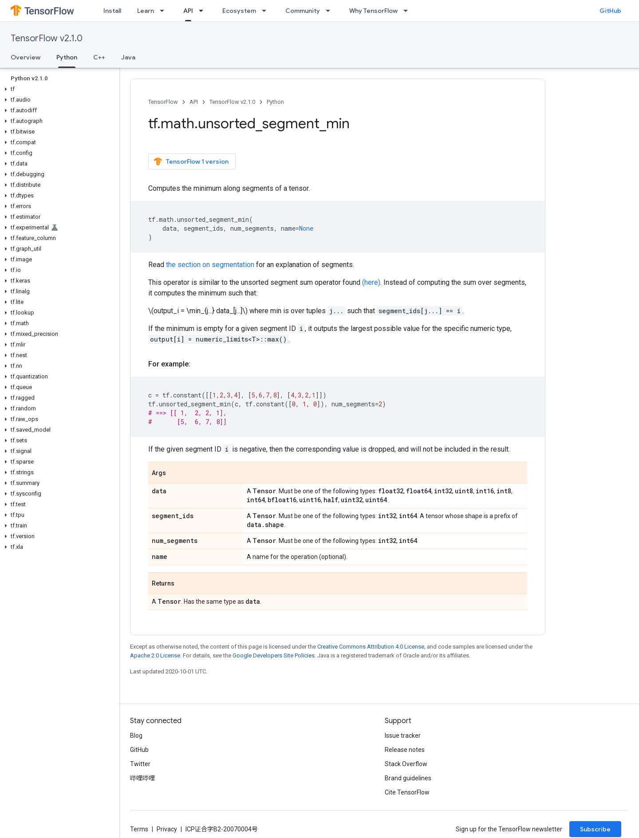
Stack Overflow (406, 763)
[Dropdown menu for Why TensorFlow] (408, 10)
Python (275, 101)
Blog (136, 735)
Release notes (405, 749)
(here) (371, 282)
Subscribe (595, 829)
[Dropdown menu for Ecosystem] (266, 10)
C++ (99, 57)
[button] (58, 89)
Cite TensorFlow (407, 792)
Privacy (167, 829)
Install (112, 11)
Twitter (140, 763)
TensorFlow (163, 101)
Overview (25, 57)
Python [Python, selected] (66, 57)
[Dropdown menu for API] (203, 10)
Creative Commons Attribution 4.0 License (370, 646)
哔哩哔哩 (142, 778)
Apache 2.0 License (155, 655)
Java (128, 57)
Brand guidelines (408, 778)
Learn (145, 11)
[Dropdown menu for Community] (330, 10)
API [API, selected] (188, 11)
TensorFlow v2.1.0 (47, 38)
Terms (139, 829)
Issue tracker (403, 735)
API (193, 101)
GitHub (610, 11)
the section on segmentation (210, 264)
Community (302, 11)
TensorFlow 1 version (191, 161)
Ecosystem (239, 11)
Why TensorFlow (373, 11)
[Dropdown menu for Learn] (164, 10)
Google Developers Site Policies (274, 655)
